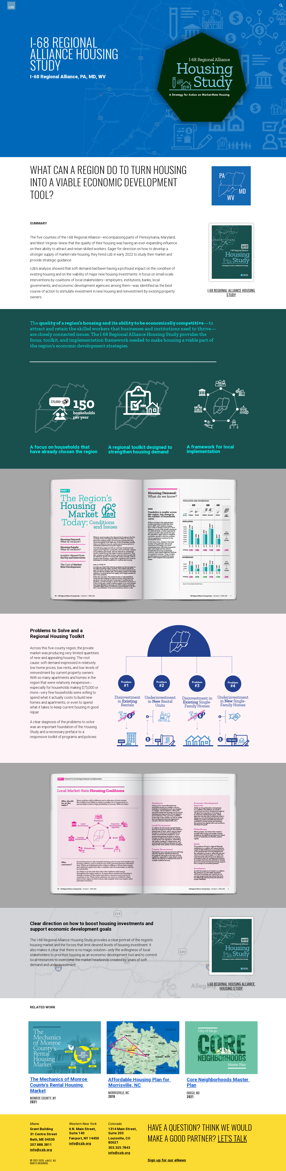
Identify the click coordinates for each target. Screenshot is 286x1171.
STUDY (231, 294)
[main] (84, 53)
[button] (281, 5)
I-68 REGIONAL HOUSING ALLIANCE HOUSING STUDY (232, 986)
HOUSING (249, 290)
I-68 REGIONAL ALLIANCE (225, 290)
